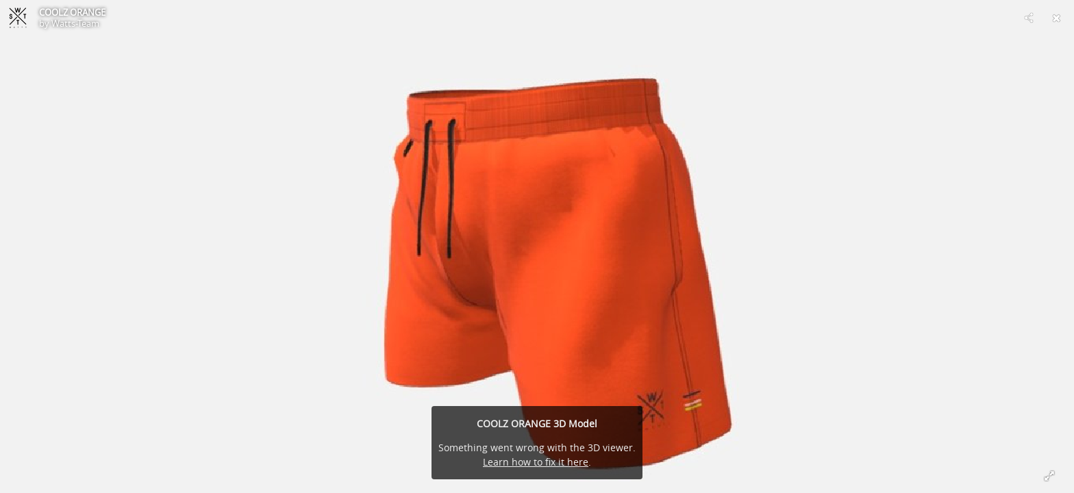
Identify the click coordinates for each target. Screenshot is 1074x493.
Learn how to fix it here (535, 461)
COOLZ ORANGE (72, 12)
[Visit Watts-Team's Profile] (18, 18)
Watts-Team (75, 23)
